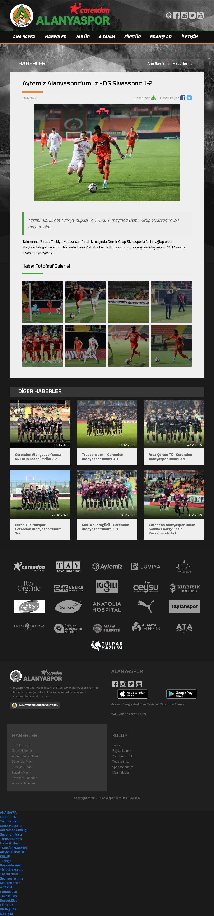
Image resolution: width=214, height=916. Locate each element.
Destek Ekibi (9, 900)
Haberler (180, 64)
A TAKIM (107, 37)
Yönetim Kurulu (123, 755)
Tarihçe (117, 744)
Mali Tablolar (121, 772)
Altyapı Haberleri (23, 782)
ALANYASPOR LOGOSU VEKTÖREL (35, 705)
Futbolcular (9, 891)
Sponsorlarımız (122, 766)
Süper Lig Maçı (22, 761)
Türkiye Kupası (22, 766)
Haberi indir (142, 97)
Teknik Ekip (8, 896)
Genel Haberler (22, 750)
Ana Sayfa (155, 64)
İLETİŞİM (190, 37)
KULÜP (83, 37)
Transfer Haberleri (24, 777)
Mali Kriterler (10, 883)
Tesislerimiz (120, 761)
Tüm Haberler (21, 744)
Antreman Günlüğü (25, 755)
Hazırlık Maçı (20, 772)
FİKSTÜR (132, 37)
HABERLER (55, 37)
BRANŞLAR (161, 37)
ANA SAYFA (24, 37)
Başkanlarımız (121, 750)
